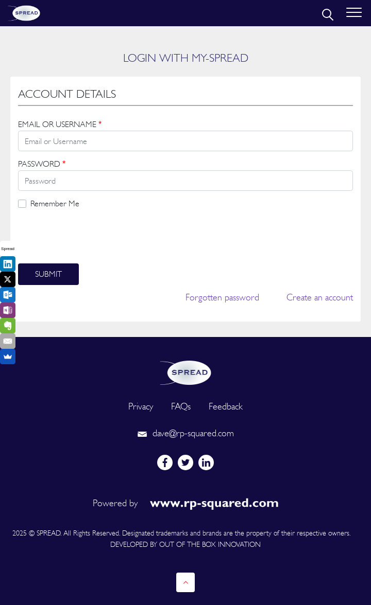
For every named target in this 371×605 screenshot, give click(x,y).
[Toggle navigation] (354, 13)
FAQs (181, 406)
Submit (48, 274)
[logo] (185, 371)
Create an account (319, 297)
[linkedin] (206, 462)
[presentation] (96, 237)
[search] (326, 13)
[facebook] (165, 462)
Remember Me (54, 203)
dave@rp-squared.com (185, 433)
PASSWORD (41, 164)
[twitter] (185, 462)
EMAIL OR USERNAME (60, 124)
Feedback (226, 406)
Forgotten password (222, 297)
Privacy (140, 406)
